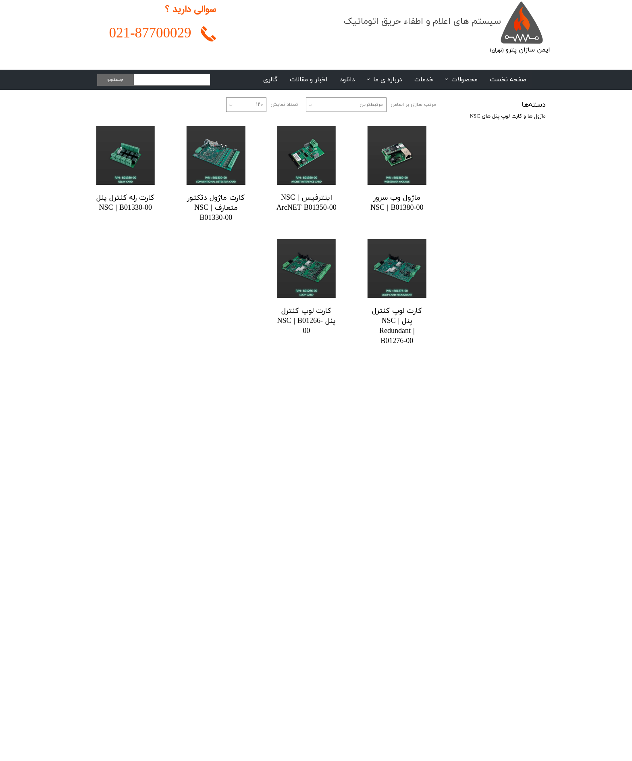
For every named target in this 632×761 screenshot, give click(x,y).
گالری (270, 79)
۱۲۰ (259, 104)
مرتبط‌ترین (371, 104)
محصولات (464, 79)
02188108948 (466, 591)
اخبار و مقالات (309, 79)
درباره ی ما (387, 79)
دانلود (347, 79)
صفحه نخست (508, 79)
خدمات (423, 79)
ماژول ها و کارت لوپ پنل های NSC (508, 116)
